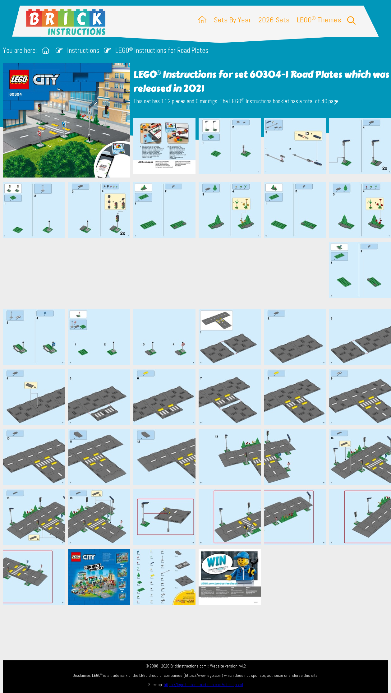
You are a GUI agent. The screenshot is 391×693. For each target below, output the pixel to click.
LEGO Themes (319, 20)
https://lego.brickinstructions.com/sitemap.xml (203, 684)
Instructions (83, 50)
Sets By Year (232, 20)
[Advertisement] (198, 273)
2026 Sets (273, 20)
